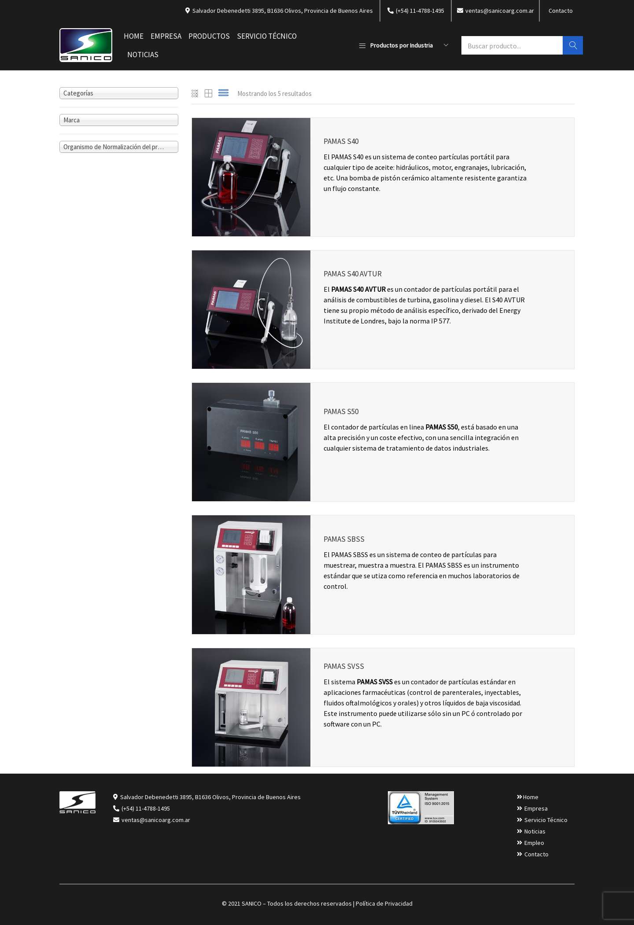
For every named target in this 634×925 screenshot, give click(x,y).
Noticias (142, 54)
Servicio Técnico (267, 36)
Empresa (166, 36)
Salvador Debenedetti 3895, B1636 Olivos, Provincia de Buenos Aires (210, 797)
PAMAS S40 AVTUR (353, 274)
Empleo (534, 843)
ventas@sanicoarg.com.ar (155, 820)
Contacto (561, 11)
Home (134, 36)
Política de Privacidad (384, 903)
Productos (209, 36)
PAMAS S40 (341, 141)
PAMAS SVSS (344, 666)
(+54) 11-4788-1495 (146, 808)
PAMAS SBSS (344, 539)
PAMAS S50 (341, 412)
